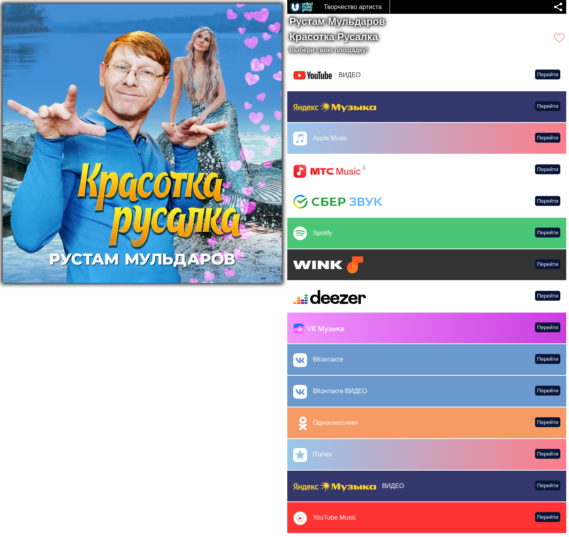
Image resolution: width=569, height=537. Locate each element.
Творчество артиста (353, 7)
